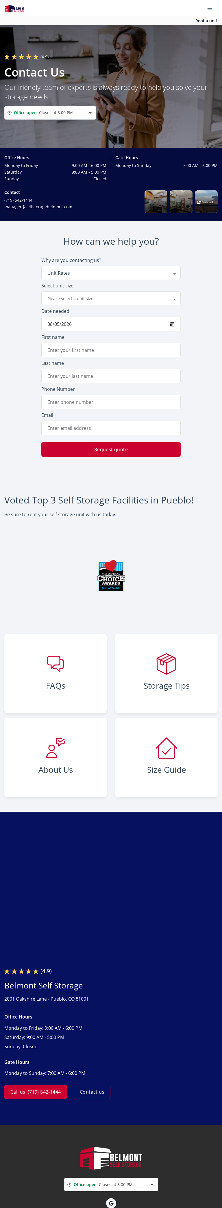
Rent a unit (206, 20)
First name (52, 337)
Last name (52, 363)
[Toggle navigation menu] (212, 8)
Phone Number (58, 389)
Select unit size (57, 286)
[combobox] (50, 113)
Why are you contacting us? (71, 260)
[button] (156, 201)
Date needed (55, 311)
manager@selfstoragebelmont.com (38, 206)
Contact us (92, 1092)
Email (47, 415)
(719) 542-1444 (18, 200)
